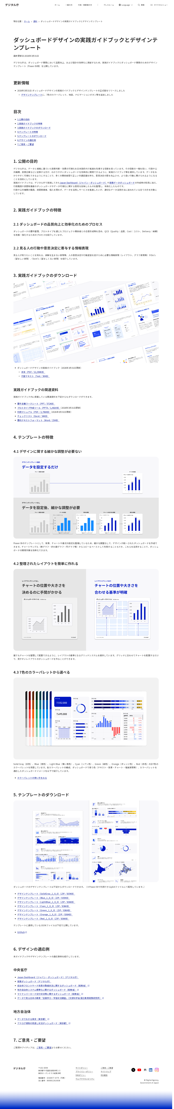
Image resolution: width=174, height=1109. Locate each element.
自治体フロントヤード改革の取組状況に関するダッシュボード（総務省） (53, 985)
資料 (35, 21)
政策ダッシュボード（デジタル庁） (34, 981)
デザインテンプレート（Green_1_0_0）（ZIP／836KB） (44, 910)
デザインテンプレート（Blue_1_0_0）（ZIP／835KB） (43, 897)
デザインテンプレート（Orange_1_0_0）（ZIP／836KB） (45, 914)
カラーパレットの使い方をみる (32, 777)
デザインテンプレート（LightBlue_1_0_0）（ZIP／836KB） (46, 901)
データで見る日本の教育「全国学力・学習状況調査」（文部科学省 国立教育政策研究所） (60, 998)
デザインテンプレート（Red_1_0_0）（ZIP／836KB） (43, 918)
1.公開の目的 (23, 119)
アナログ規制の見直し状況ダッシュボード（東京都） (43, 1023)
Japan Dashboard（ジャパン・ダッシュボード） (83, 182)
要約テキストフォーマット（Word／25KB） (38, 420)
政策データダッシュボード (122, 182)
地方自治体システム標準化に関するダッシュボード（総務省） (48, 989)
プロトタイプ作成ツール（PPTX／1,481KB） (38, 407)
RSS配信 (104, 1075)
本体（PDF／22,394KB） (33, 371)
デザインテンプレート (31, 94)
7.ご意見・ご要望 (25, 144)
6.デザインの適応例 (26, 140)
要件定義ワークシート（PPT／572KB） (36, 403)
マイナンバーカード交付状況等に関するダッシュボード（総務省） (50, 993)
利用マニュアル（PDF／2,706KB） (34, 411)
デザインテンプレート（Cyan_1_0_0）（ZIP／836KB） (43, 906)
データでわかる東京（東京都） (33, 1019)
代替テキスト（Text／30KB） (35, 376)
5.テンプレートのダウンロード (31, 135)
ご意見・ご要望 (44, 1047)
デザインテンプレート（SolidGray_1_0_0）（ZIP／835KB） (46, 893)
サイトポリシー (82, 1068)
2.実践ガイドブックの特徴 (29, 123)
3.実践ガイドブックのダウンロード (34, 127)
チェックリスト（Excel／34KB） (33, 416)
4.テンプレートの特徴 (27, 131)
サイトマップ (106, 1071)
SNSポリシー (81, 1075)
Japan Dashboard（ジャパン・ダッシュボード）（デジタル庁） (48, 977)
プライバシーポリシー (84, 1071)
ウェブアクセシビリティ (85, 1079)
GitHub (22, 932)
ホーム (27, 21)
